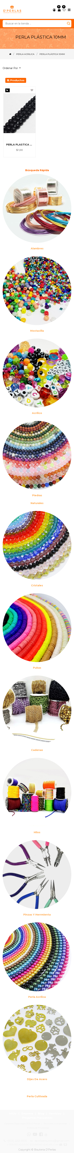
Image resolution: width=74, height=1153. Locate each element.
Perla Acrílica (37, 996)
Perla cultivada (37, 1096)
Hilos (37, 832)
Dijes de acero (37, 1079)
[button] (13, 68)
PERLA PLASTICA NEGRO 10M (19, 144)
